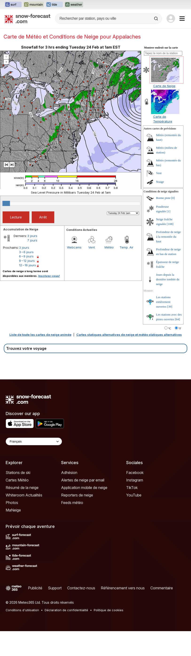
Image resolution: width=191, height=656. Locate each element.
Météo (109, 272)
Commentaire (161, 612)
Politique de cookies (108, 635)
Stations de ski (18, 497)
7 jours (32, 265)
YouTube (133, 520)
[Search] (156, 18)
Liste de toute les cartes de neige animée (40, 359)
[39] (169, 331)
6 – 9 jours (26, 281)
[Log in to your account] (171, 18)
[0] (173, 223)
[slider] (6, 228)
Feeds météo (72, 527)
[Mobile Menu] (182, 18)
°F (180, 353)
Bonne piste (163, 223)
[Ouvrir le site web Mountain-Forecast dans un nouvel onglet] (33, 5)
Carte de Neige (164, 111)
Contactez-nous (81, 612)
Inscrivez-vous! (49, 300)
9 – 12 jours (27, 285)
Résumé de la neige (22, 512)
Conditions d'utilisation (22, 635)
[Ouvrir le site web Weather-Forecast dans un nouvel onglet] (74, 5)
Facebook (135, 497)
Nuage (160, 206)
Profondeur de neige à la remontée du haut (168, 261)
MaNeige (13, 535)
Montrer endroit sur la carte (161, 72)
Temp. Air (126, 272)
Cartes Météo (17, 505)
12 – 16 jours (27, 290)
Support (55, 612)
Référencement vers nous (123, 612)
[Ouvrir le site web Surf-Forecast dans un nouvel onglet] (13, 5)
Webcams (74, 272)
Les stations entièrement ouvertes (163, 326)
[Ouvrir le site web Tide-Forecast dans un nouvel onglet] (54, 5)
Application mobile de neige (84, 512)
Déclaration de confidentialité (66, 635)
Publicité (35, 612)
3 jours (32, 261)
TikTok (132, 512)
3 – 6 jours (26, 277)
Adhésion (69, 497)
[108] (170, 249)
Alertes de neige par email (82, 505)
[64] (177, 344)
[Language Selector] (34, 466)
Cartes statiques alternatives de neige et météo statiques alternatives (129, 359)
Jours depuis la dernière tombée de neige (167, 304)
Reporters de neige (77, 520)
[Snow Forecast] (27, 18)
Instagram (134, 505)
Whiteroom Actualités (24, 520)
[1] (168, 236)
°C (169, 353)
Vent (91, 272)
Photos (12, 527)
